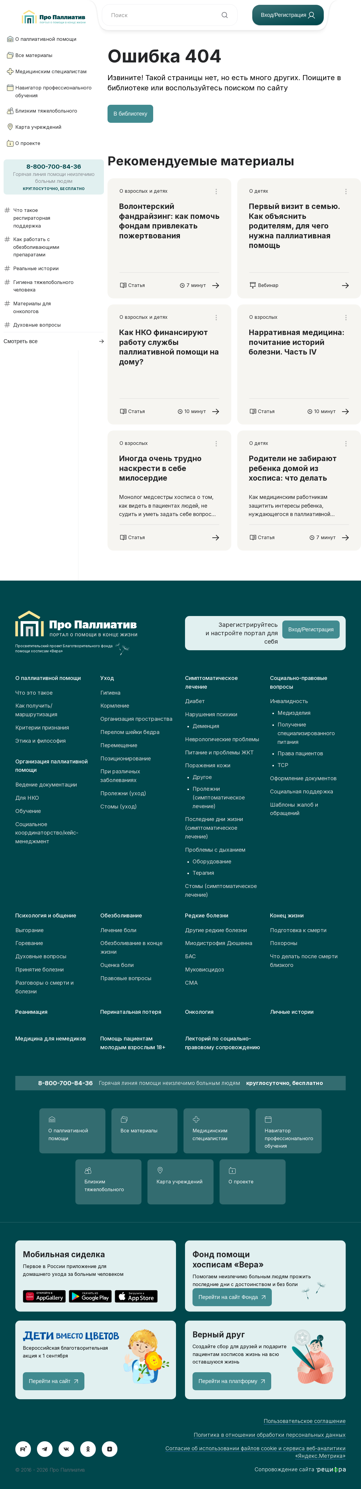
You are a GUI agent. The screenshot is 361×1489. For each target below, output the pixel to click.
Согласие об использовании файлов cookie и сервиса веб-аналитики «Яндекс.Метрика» (255, 1452)
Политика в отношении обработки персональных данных (270, 1435)
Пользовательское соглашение (305, 1421)
